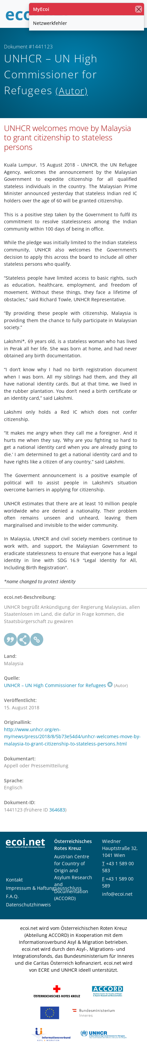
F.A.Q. (12, 896)
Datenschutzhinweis (28, 904)
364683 (57, 810)
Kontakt (14, 880)
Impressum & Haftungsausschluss (44, 888)
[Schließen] (138, 9)
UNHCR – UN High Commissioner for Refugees (58, 685)
